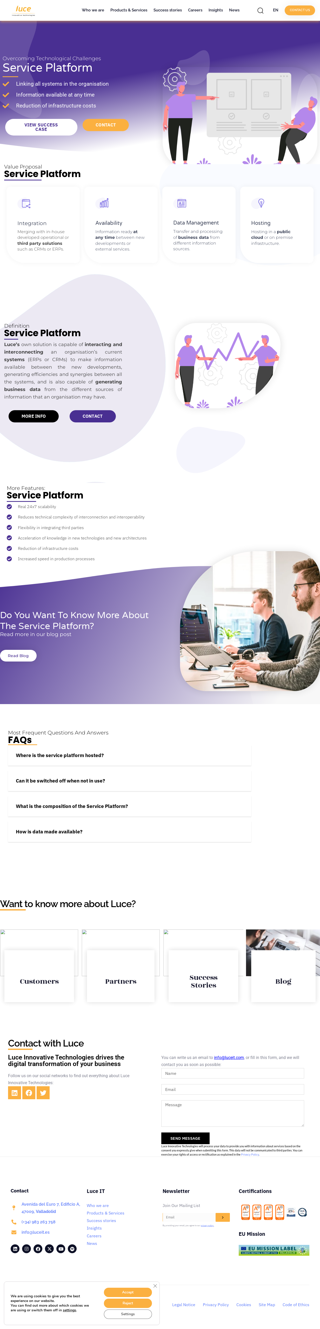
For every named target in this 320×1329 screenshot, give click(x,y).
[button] (261, 10)
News (234, 10)
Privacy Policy (250, 1154)
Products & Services (128, 10)
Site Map (267, 1304)
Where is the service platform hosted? (60, 755)
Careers (195, 10)
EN (275, 10)
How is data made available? (49, 831)
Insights (216, 10)
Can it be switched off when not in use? (60, 781)
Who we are (93, 10)
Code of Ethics (296, 1304)
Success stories (168, 10)
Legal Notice (183, 1304)
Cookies (243, 1304)
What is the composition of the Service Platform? (72, 806)
